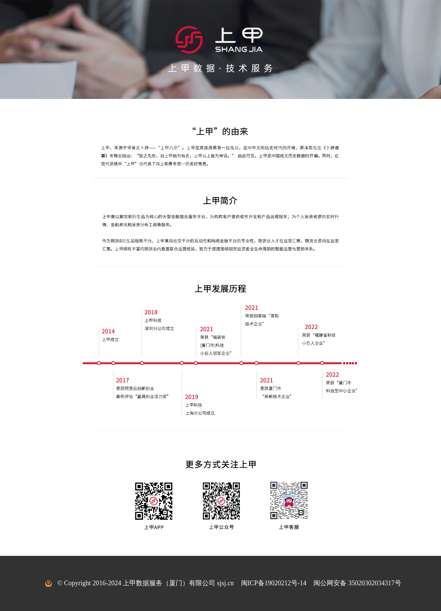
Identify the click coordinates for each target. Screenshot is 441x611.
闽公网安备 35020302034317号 (357, 583)
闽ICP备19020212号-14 (273, 583)
